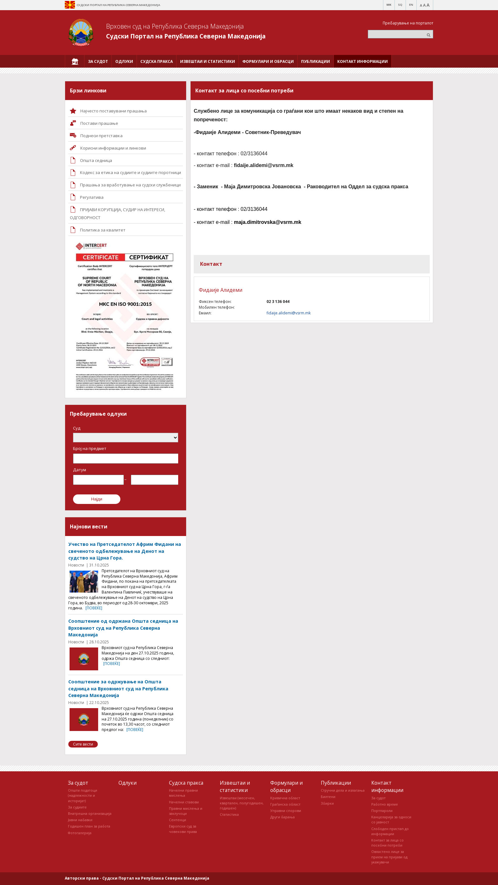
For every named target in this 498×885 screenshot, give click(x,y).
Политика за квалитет (102, 230)
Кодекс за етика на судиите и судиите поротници (130, 172)
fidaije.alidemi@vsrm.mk (288, 313)
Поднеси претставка (101, 135)
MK (389, 5)
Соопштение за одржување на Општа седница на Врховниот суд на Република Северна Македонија (118, 688)
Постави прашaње (99, 123)
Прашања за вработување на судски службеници (130, 185)
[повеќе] (93, 608)
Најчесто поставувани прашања (113, 111)
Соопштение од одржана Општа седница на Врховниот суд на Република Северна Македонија (123, 628)
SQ (400, 5)
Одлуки (127, 782)
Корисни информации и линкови (113, 148)
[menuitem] (74, 61)
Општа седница (96, 160)
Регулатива (92, 197)
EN (411, 5)
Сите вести (83, 744)
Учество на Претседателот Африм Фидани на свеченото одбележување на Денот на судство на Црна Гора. (124, 551)
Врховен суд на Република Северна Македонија (175, 26)
